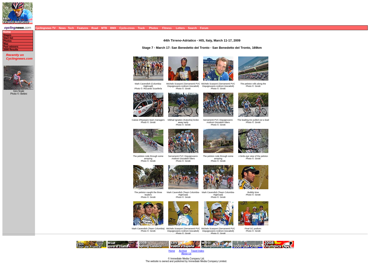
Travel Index (197, 251)
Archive (183, 251)
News (62, 28)
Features (82, 28)
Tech (71, 28)
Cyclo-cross (127, 28)
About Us (186, 253)
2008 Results (10, 49)
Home (7, 32)
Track (141, 28)
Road (94, 28)
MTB (104, 28)
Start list (8, 38)
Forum (204, 28)
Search (192, 28)
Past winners (10, 46)
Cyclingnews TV (45, 28)
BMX (113, 28)
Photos (153, 28)
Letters (180, 28)
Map (5, 43)
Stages (7, 35)
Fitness (167, 28)
